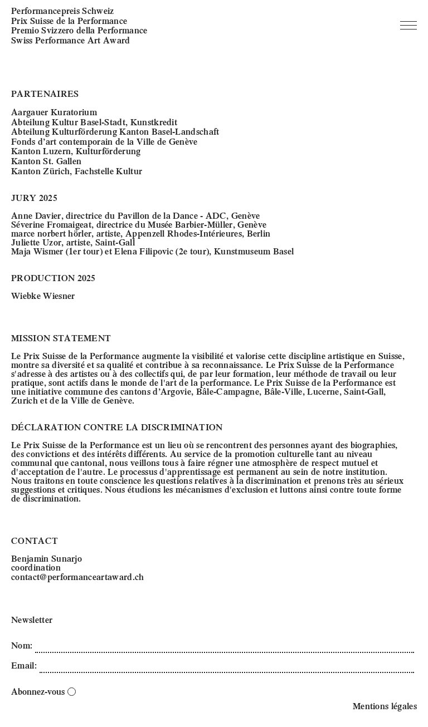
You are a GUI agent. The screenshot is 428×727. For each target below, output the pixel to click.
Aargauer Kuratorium (54, 111)
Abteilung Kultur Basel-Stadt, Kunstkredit (94, 121)
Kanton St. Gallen (46, 160)
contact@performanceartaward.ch (77, 576)
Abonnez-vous (43, 691)
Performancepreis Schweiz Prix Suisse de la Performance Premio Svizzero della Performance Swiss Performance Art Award (79, 25)
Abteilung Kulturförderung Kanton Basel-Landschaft (115, 131)
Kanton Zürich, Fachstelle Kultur (76, 170)
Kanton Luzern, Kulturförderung (76, 150)
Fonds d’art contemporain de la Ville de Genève (104, 141)
